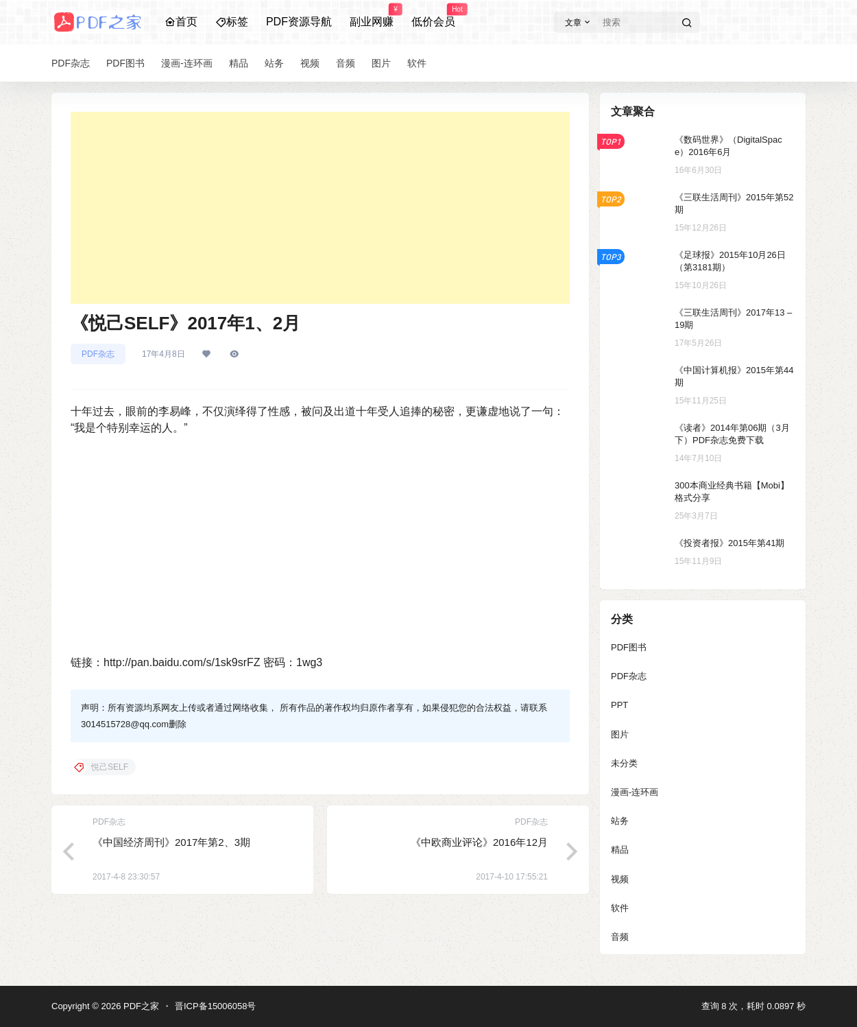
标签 (231, 21)
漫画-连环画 (634, 792)
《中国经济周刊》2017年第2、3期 (171, 842)
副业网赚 (372, 15)
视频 (620, 879)
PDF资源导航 (299, 21)
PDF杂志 (98, 354)
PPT (619, 705)
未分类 (624, 763)
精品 (620, 850)
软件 (620, 908)
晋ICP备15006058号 (215, 1006)
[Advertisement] (320, 208)
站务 (620, 821)
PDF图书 (629, 647)
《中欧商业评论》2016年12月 (479, 842)
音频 (620, 937)
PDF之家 (140, 1006)
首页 (181, 21)
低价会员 (433, 15)
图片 (620, 734)
